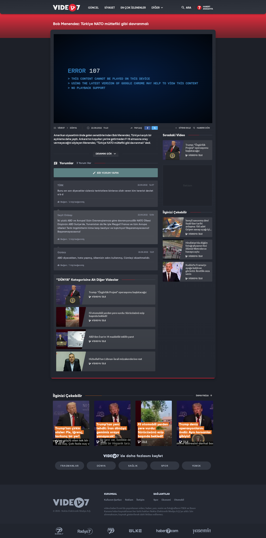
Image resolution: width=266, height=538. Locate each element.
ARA (186, 8)
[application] (133, 78)
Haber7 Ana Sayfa (205, 7)
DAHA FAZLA (204, 395)
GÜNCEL (93, 7)
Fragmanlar (69, 465)
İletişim (140, 499)
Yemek (196, 465)
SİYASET (109, 7)
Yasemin (202, 531)
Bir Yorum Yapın (106, 173)
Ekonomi (166, 499)
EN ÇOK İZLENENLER (133, 7)
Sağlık (133, 465)
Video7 (61, 128)
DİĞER (157, 8)
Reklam (129, 499)
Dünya (101, 465)
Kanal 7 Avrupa (110, 531)
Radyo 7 (85, 531)
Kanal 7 (59, 531)
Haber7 (167, 531)
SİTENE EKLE (183, 128)
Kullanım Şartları (113, 499)
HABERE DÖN (201, 128)
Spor (164, 465)
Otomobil (179, 499)
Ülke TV (135, 531)
